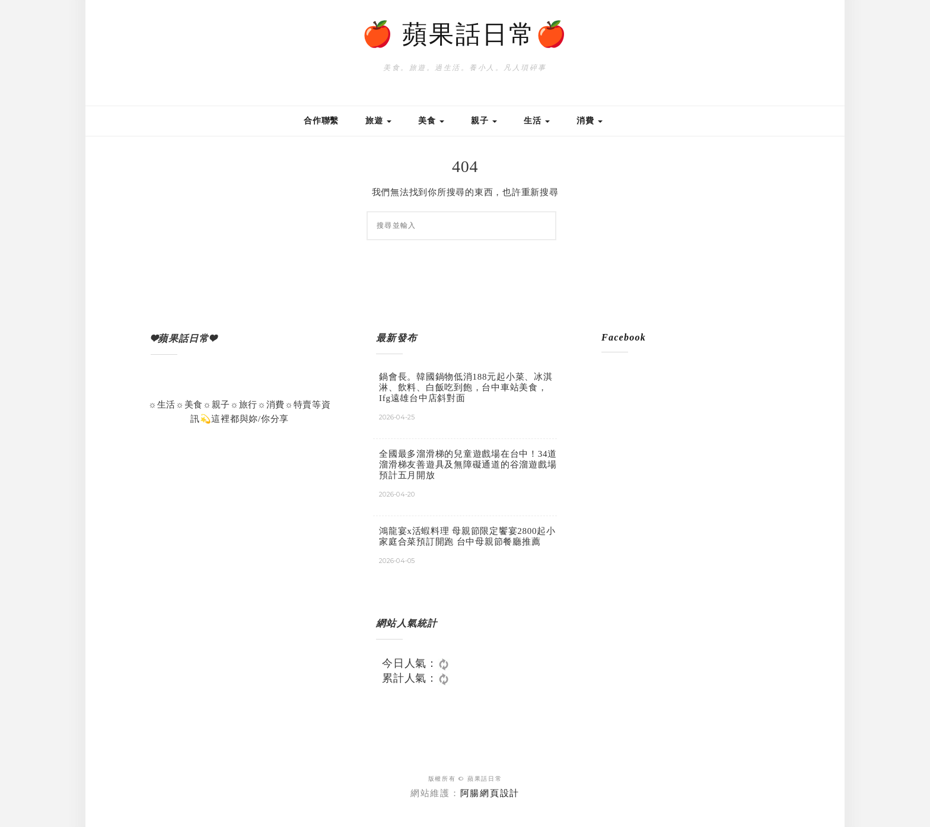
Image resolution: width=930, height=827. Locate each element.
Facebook (623, 337)
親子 (484, 120)
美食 (431, 120)
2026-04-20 (397, 494)
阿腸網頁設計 (490, 793)
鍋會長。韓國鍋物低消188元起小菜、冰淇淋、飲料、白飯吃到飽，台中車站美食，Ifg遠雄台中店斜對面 (466, 387)
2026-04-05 (397, 560)
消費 (590, 120)
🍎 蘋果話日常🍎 (465, 34)
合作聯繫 (321, 120)
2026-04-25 (397, 417)
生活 (537, 120)
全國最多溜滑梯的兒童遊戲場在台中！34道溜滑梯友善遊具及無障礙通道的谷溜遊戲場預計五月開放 (468, 464)
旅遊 (378, 120)
